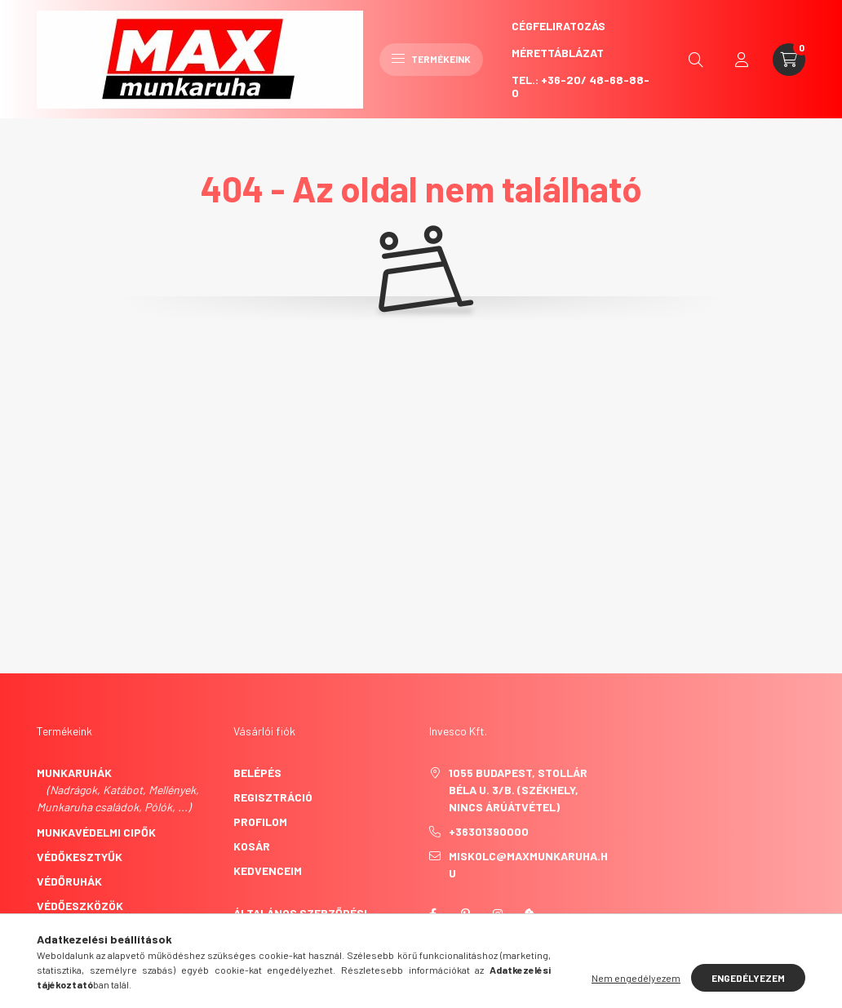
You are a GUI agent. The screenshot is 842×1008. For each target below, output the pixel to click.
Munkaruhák (74, 772)
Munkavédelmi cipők (96, 832)
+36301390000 (489, 831)
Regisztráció (272, 797)
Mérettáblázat (558, 53)
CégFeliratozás (558, 26)
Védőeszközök (80, 906)
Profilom (260, 821)
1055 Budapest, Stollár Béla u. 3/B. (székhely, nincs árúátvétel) (518, 790)
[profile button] (741, 59)
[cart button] (789, 59)
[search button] (696, 59)
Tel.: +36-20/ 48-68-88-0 (580, 86)
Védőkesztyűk (79, 857)
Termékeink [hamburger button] (431, 58)
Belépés (257, 772)
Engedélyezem (748, 978)
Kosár (251, 846)
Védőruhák (69, 881)
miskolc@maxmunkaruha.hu (528, 864)
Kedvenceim (267, 870)
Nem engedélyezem (636, 978)
